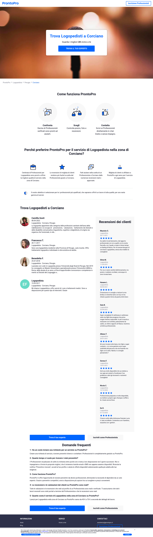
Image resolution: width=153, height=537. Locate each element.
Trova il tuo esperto (57, 437)
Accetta (127, 534)
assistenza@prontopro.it (105, 522)
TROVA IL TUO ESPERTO (76, 48)
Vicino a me (62, 522)
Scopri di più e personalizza (31, 534)
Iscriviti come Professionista (105, 437)
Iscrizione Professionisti (138, 3)
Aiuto (21, 522)
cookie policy (44, 531)
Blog (21, 525)
